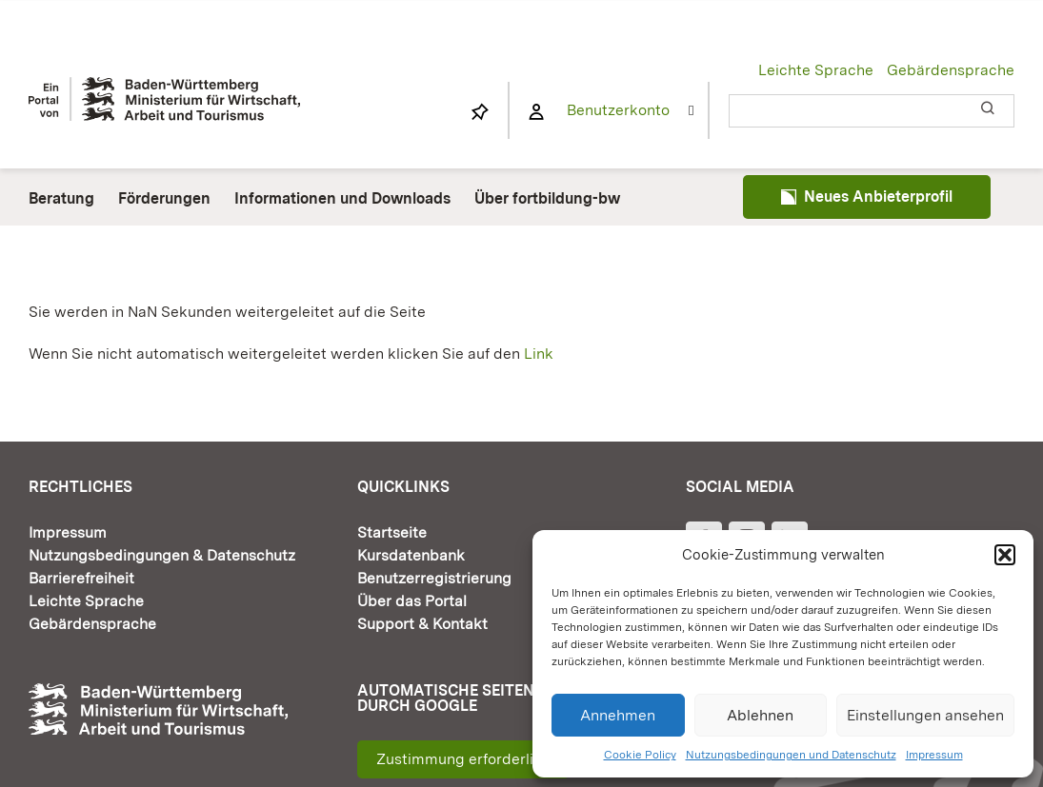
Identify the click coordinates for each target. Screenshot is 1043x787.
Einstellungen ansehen (925, 715)
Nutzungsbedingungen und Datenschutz (791, 754)
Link (538, 353)
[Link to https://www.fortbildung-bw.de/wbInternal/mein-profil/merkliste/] (480, 112)
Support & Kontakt (422, 624)
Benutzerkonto (618, 110)
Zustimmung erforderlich (463, 759)
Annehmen (617, 715)
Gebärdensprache (950, 70)
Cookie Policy (640, 754)
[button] (1004, 554)
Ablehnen (760, 715)
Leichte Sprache (815, 70)
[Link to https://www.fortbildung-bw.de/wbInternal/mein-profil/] (536, 112)
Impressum (934, 754)
